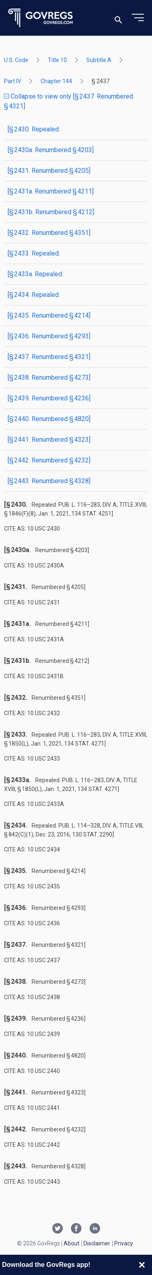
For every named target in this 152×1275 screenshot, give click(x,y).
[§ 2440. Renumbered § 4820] (49, 419)
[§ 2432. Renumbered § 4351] (49, 233)
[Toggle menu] (138, 18)
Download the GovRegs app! (46, 1264)
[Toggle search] (118, 18)
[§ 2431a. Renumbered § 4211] (51, 191)
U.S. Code (16, 60)
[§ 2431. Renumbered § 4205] (49, 170)
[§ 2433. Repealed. (34, 253)
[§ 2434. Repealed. (34, 295)
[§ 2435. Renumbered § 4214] (49, 315)
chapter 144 (56, 81)
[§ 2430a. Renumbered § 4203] (51, 150)
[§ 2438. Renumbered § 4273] (49, 377)
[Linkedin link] (95, 1229)
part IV (12, 81)
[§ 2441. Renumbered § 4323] (49, 439)
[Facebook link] (76, 1229)
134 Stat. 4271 (84, 743)
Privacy (123, 1243)
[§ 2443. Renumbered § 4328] (49, 481)
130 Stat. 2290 (92, 834)
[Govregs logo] (40, 18)
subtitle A (98, 60)
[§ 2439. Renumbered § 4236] (49, 398)
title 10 (57, 60)
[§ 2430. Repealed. (34, 129)
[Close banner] (142, 1265)
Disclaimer (96, 1243)
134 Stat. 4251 (91, 513)
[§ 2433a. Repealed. (35, 274)
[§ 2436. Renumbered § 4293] (49, 336)
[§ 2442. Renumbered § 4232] (49, 460)
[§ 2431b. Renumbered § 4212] (51, 212)
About (71, 1243)
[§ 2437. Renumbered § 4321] (49, 357)
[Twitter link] (57, 1229)
